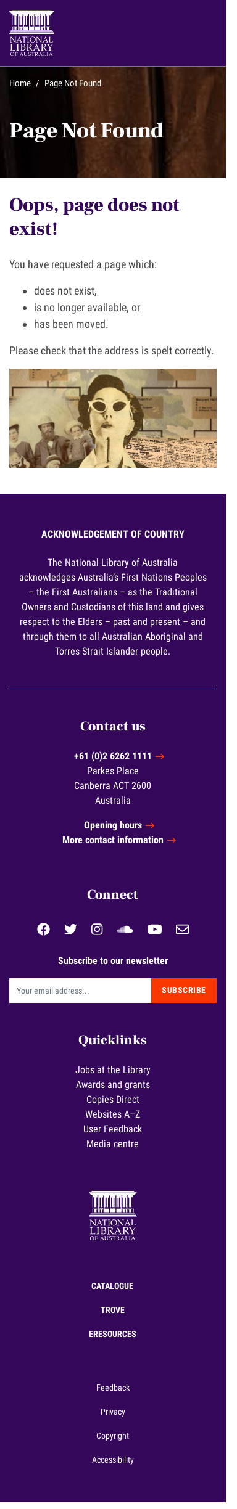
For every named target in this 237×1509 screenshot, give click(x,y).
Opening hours (118, 832)
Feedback (118, 1394)
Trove (118, 1317)
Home (20, 83)
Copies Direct (118, 1106)
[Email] (86, 996)
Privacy (118, 1418)
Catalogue (118, 1293)
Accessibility (118, 1466)
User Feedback (118, 1136)
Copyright (118, 1442)
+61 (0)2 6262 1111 (118, 763)
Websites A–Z (118, 1121)
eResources (118, 1341)
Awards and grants (118, 1091)
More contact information (118, 847)
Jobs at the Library (118, 1076)
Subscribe (195, 997)
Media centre (119, 1150)
